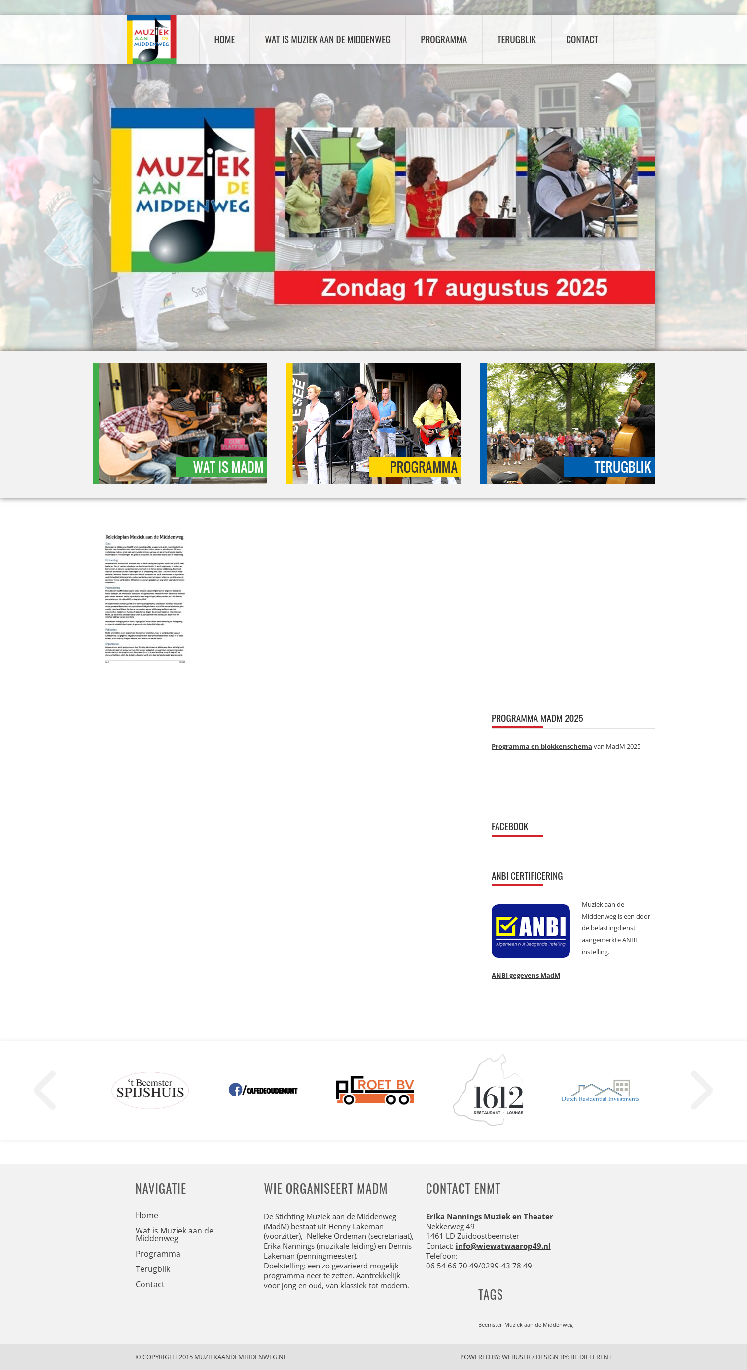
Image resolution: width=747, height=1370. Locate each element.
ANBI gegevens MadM (526, 975)
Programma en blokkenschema (542, 746)
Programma (444, 39)
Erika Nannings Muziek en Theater (489, 1216)
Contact (582, 39)
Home (224, 39)
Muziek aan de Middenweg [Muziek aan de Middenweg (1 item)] (538, 1324)
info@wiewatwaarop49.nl (503, 1246)
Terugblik (516, 39)
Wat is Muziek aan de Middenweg (328, 39)
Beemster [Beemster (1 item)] (490, 1324)
